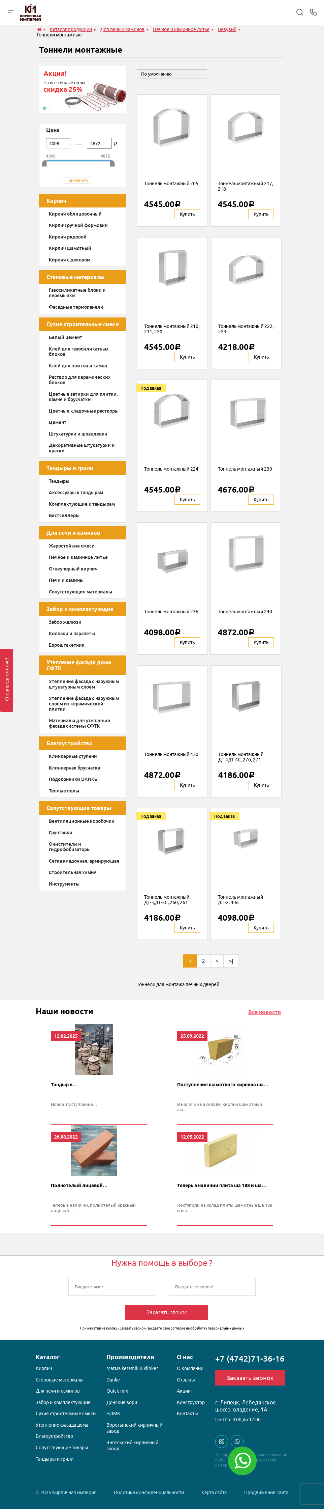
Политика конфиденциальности (149, 1492)
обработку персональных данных (217, 1328)
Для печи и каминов (73, 533)
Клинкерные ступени (73, 756)
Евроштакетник (67, 645)
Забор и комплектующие (79, 609)
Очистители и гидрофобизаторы (70, 846)
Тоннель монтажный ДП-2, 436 (240, 899)
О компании (190, 1368)
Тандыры (59, 481)
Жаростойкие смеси (72, 546)
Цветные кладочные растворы (84, 411)
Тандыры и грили (69, 468)
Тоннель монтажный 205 (171, 183)
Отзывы (186, 1379)
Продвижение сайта (266, 1492)
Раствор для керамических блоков (79, 379)
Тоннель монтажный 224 (171, 469)
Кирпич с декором (69, 259)
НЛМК (113, 1413)
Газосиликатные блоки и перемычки (77, 292)
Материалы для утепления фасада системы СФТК (79, 723)
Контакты (187, 1413)
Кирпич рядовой (68, 237)
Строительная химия (73, 872)
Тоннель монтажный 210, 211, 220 (171, 329)
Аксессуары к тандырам (76, 492)
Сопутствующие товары (78, 808)
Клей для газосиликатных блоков (78, 351)
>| (231, 961)
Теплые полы (64, 790)
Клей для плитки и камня (78, 365)
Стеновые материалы (75, 277)
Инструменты (64, 884)
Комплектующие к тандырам (82, 504)
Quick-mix (117, 1391)
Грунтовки (60, 832)
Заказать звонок (167, 1312)
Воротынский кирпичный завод (134, 1428)
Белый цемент (65, 337)
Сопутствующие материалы (80, 591)
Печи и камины (66, 580)
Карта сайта (214, 1492)
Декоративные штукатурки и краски (82, 448)
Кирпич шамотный (70, 248)
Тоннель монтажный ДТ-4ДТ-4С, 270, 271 (240, 757)
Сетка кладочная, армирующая (84, 861)
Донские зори (121, 1402)
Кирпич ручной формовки (78, 225)
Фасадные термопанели (76, 307)
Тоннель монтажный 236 (171, 611)
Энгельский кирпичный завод (132, 1445)
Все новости (264, 1012)
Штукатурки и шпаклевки (78, 434)
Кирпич (56, 201)
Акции (184, 1391)
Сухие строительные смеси (82, 324)
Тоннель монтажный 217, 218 (245, 186)
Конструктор (191, 1402)
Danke (113, 1379)
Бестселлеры (64, 515)
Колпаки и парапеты (72, 633)
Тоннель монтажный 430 (171, 754)
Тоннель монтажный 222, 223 (245, 329)
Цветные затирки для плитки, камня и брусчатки (83, 396)
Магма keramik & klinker (132, 1368)
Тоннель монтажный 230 (245, 469)
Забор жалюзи (65, 622)
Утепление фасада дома (62, 1425)
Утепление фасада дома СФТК (78, 665)
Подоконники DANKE (73, 779)
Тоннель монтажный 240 (245, 611)
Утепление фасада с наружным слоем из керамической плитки (84, 704)
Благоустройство (69, 743)
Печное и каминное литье (78, 557)
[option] (82, 89)
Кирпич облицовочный (75, 214)
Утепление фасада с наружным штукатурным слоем (84, 684)
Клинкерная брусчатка (74, 768)
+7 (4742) (250, 1358)
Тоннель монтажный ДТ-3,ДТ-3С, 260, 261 (166, 899)
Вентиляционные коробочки (82, 821)
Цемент (57, 422)
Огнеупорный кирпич (73, 568)
